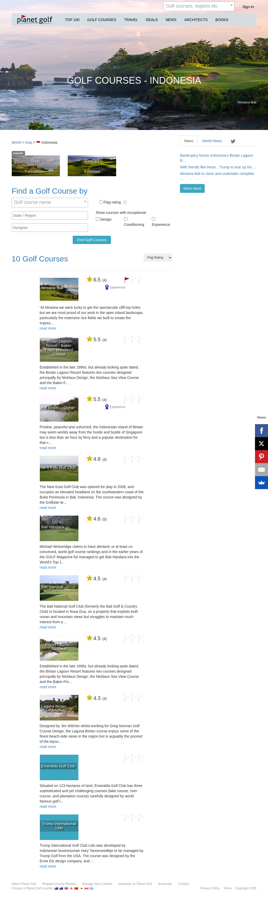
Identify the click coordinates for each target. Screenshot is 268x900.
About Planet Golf (24, 884)
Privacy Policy (210, 888)
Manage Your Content (97, 884)
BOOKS (221, 20)
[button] (125, 202)
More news (192, 188)
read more (48, 328)
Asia (28, 142)
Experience (161, 224)
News (188, 141)
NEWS (171, 20)
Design (106, 219)
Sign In (248, 7)
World (16, 142)
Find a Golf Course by (50, 191)
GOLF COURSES (101, 20)
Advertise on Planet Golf (135, 884)
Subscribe (165, 884)
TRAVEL (131, 20)
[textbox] (51, 215)
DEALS (152, 20)
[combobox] (199, 6)
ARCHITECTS (196, 20)
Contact (183, 884)
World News (212, 141)
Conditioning (134, 224)
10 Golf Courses (40, 258)
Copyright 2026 (245, 888)
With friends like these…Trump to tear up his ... (218, 167)
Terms (227, 888)
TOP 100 (72, 20)
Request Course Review (59, 884)
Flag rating (115, 202)
